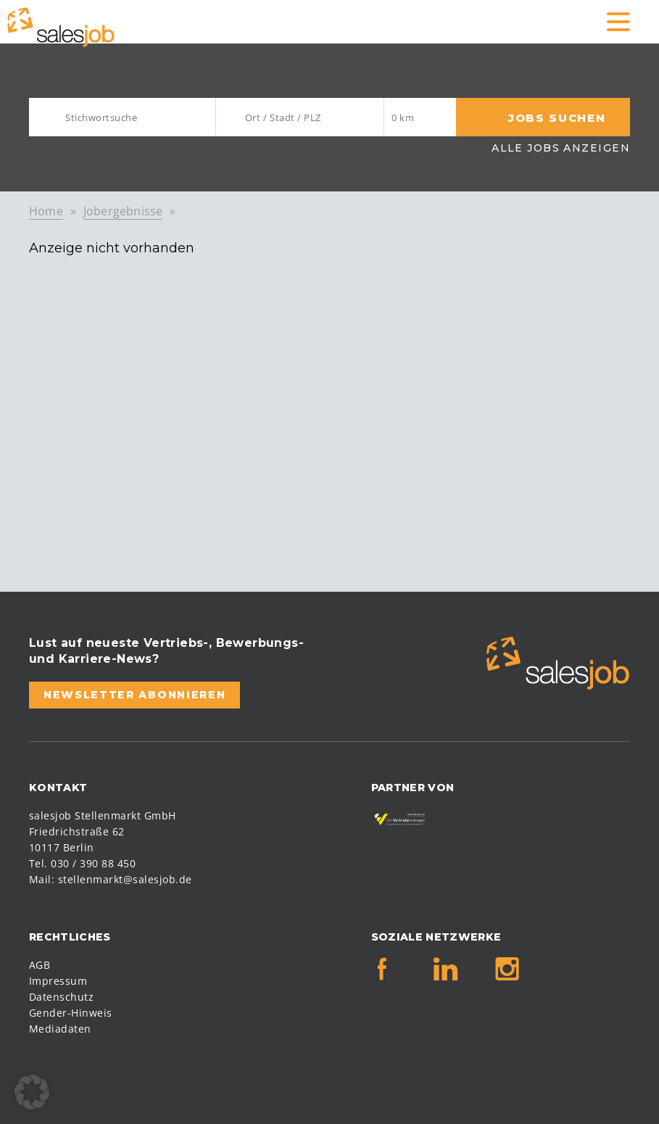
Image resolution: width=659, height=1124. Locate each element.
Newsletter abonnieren (134, 694)
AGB (39, 965)
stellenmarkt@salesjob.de (125, 879)
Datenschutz (61, 997)
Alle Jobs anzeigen (561, 147)
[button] (32, 1092)
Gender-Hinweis (70, 1013)
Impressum (58, 981)
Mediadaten (60, 1029)
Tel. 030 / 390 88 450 (82, 863)
